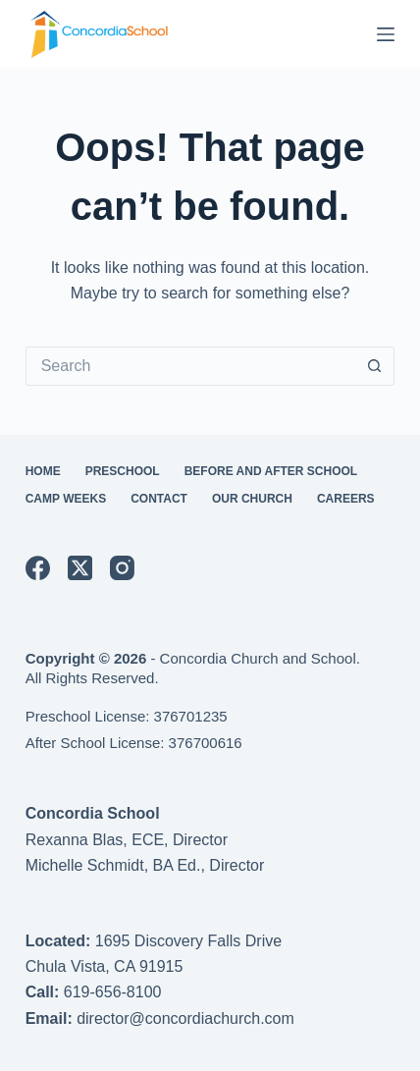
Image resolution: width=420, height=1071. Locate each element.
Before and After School (270, 471)
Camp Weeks (66, 499)
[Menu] (385, 34)
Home (43, 471)
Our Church (252, 499)
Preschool (122, 471)
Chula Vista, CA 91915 (105, 966)
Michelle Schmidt (85, 865)
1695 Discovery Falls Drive (188, 941)
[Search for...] (191, 366)
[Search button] (374, 366)
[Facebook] (38, 568)
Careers (346, 499)
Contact (159, 499)
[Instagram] (122, 568)
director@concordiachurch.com (185, 1018)
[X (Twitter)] (80, 568)
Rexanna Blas (75, 839)
